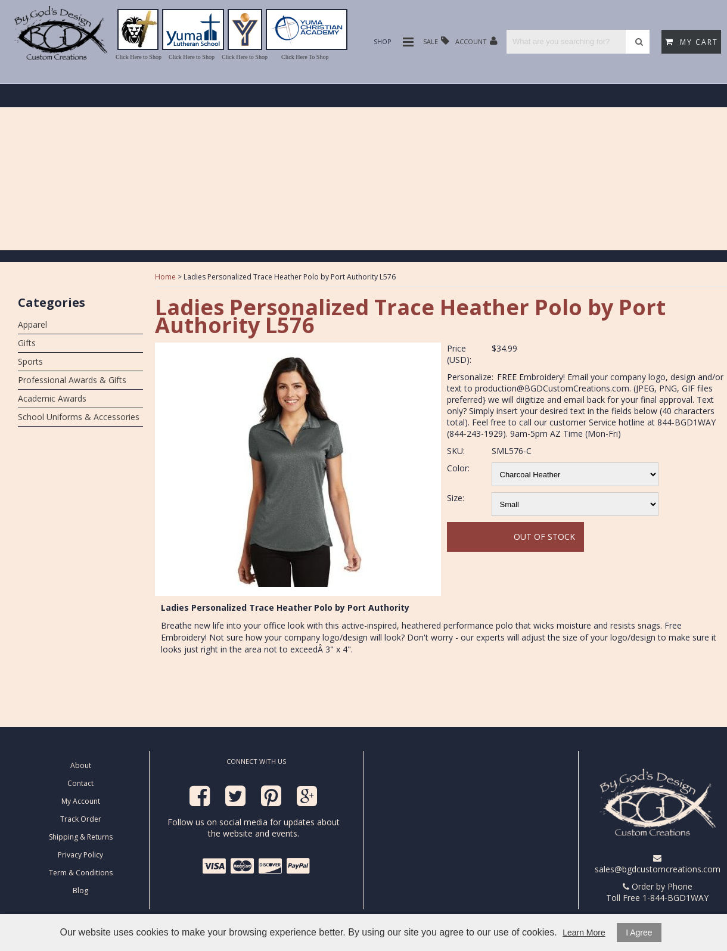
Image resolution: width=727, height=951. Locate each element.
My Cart (691, 42)
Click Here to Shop (138, 57)
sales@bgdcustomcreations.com (657, 864)
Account (476, 41)
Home (165, 277)
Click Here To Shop (304, 57)
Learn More (584, 932)
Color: (458, 468)
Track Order (80, 819)
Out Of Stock (544, 536)
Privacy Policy (80, 855)
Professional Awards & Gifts (72, 380)
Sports (30, 361)
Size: (455, 498)
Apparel (32, 324)
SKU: (456, 450)
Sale (436, 41)
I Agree (639, 932)
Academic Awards (52, 398)
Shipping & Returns (81, 837)
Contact (80, 783)
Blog (80, 890)
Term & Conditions (81, 873)
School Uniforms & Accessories (78, 416)
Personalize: (470, 377)
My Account (80, 801)
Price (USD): (459, 354)
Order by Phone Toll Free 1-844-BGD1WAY (657, 892)
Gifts (27, 343)
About (80, 765)
